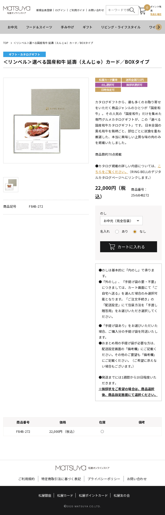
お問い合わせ (96, 10)
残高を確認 (155, 14)
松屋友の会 (122, 495)
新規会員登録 (44, 10)
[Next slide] (158, 27)
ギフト (88, 27)
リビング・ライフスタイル (121, 27)
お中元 (12, 27)
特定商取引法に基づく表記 (61, 478)
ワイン (154, 27)
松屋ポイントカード (93, 495)
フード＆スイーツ (39, 27)
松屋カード (65, 495)
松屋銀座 (44, 495)
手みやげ (67, 27)
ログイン (60, 10)
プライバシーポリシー (103, 478)
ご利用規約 (26, 478)
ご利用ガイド (77, 10)
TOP (6, 43)
